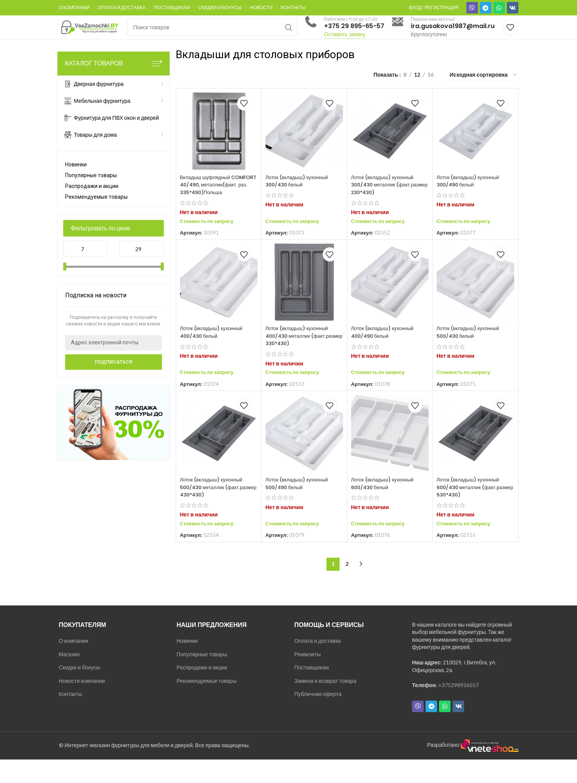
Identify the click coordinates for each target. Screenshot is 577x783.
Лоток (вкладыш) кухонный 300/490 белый (471, 197)
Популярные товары (91, 191)
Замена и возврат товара (325, 704)
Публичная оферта (318, 717)
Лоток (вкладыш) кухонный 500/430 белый (471, 356)
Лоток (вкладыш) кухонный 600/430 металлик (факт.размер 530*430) (471, 511)
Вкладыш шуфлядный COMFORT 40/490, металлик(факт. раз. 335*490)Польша (208, 204)
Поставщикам (311, 691)
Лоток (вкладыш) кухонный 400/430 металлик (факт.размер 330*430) (300, 359)
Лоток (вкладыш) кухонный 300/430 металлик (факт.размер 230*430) (385, 200)
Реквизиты (307, 677)
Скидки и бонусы (79, 691)
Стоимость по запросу (209, 244)
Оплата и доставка (317, 664)
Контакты (70, 717)
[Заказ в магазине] (483, 91)
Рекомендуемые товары (96, 213)
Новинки (76, 181)
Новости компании (82, 704)
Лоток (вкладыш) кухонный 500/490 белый (300, 507)
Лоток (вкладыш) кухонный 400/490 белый (385, 356)
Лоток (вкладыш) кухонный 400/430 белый (214, 356)
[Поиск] (212, 35)
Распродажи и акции (91, 202)
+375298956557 (458, 709)
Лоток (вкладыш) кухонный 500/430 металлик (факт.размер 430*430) (214, 511)
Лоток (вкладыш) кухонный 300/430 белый (300, 197)
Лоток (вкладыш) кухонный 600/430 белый (385, 507)
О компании (73, 664)
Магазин (69, 677)
